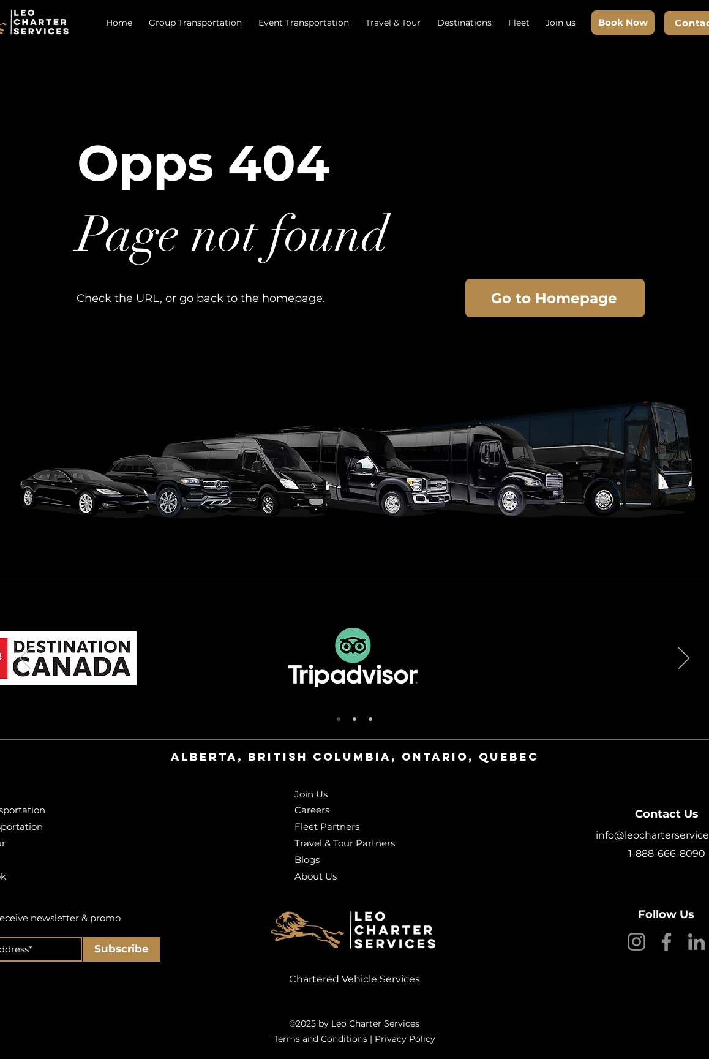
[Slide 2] (354, 719)
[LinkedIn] (696, 942)
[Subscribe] (121, 949)
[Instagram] (636, 942)
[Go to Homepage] (555, 298)
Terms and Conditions (320, 1038)
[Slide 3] (370, 719)
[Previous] (25, 659)
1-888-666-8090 (666, 853)
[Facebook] (666, 942)
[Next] (683, 659)
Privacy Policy (405, 1038)
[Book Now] (623, 22)
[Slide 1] (338, 719)
